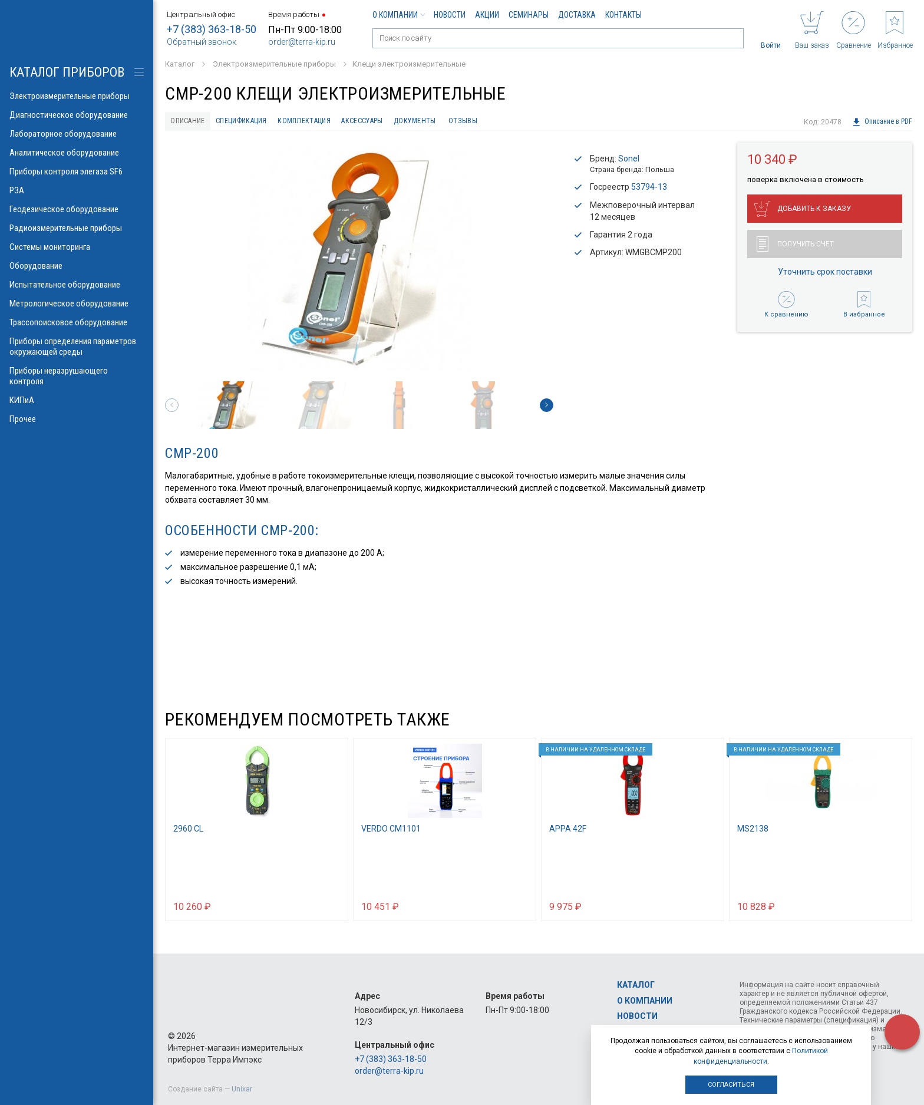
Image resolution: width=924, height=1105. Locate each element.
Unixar (242, 1089)
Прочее (76, 419)
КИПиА (76, 400)
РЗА (76, 190)
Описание (192, 122)
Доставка (577, 14)
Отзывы (520, 122)
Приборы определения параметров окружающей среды (76, 346)
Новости (450, 14)
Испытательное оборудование (76, 284)
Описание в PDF (882, 122)
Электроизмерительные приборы (76, 96)
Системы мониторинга (76, 247)
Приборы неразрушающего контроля (76, 376)
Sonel (628, 161)
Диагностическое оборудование (76, 115)
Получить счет (795, 247)
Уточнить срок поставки (825, 274)
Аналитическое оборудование (76, 152)
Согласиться (731, 1084)
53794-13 (649, 189)
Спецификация (257, 122)
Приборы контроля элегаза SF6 (76, 171)
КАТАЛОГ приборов (66, 72)
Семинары (529, 14)
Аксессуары (402, 122)
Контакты (623, 14)
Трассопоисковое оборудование (76, 322)
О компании (398, 14)
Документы (465, 122)
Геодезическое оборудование (76, 209)
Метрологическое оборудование (76, 303)
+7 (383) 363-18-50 (211, 29)
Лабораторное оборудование (76, 133)
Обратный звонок (201, 42)
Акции (487, 14)
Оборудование (76, 265)
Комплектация (332, 122)
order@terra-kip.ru (301, 42)
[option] (359, 260)
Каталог (636, 984)
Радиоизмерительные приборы (76, 228)
